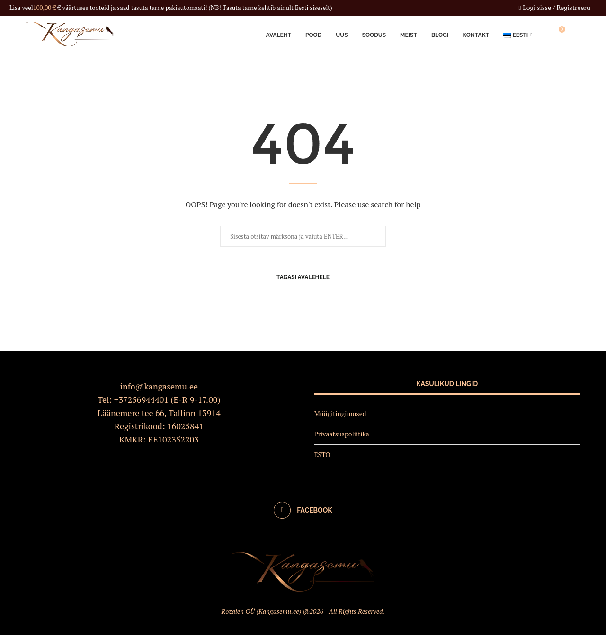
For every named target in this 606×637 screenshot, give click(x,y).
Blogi (439, 34)
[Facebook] (303, 512)
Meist (408, 34)
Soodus (374, 34)
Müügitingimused (340, 414)
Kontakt (476, 34)
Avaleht (278, 34)
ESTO (322, 455)
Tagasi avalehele (303, 279)
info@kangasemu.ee (159, 388)
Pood (313, 34)
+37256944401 (141, 401)
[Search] (575, 34)
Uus (342, 34)
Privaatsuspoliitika (341, 435)
